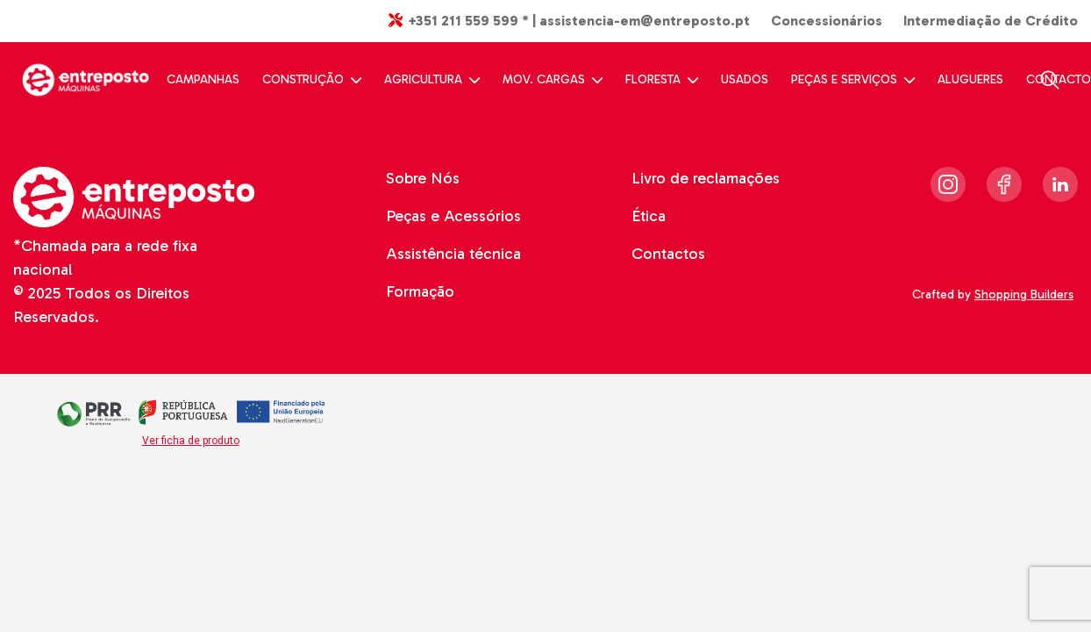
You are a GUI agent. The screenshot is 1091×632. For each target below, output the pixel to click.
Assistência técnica (453, 253)
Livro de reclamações (705, 178)
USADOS (744, 79)
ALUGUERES (970, 79)
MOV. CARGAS (553, 79)
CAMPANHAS (203, 79)
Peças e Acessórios (453, 216)
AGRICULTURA (432, 79)
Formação (420, 291)
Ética (648, 216)
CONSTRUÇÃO (311, 79)
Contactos (668, 253)
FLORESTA (661, 79)
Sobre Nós (423, 178)
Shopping (1026, 294)
